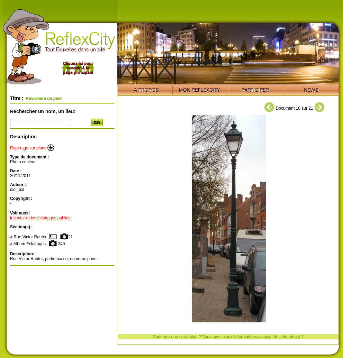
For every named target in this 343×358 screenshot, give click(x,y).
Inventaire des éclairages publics (40, 217)
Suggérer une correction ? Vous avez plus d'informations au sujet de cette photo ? (228, 336)
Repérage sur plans (32, 148)
